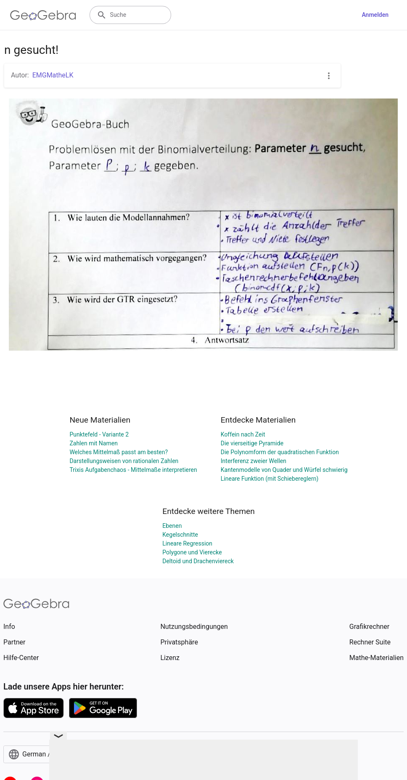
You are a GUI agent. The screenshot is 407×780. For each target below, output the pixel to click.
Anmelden (375, 14)
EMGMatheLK (53, 75)
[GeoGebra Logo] (43, 15)
